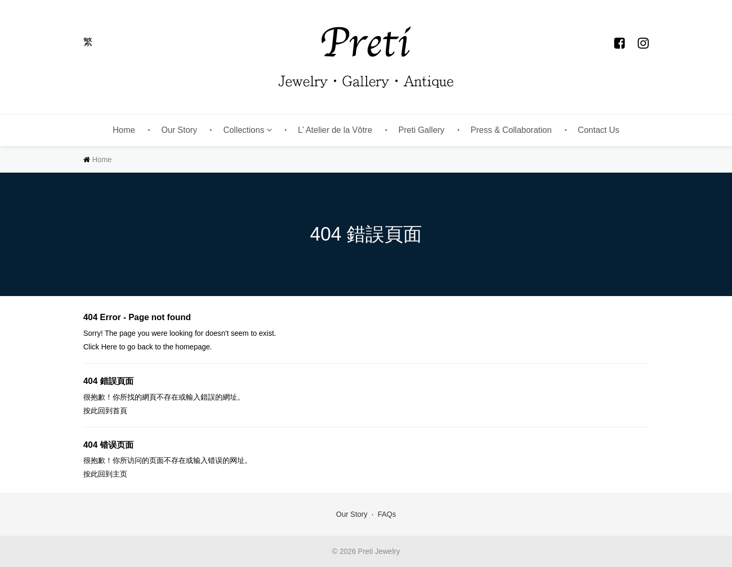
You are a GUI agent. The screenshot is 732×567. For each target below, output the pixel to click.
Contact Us (598, 130)
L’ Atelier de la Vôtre (335, 130)
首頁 (120, 410)
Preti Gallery (421, 130)
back (145, 347)
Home (124, 130)
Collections (247, 130)
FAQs (387, 514)
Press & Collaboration (511, 130)
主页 (120, 474)
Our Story (179, 130)
